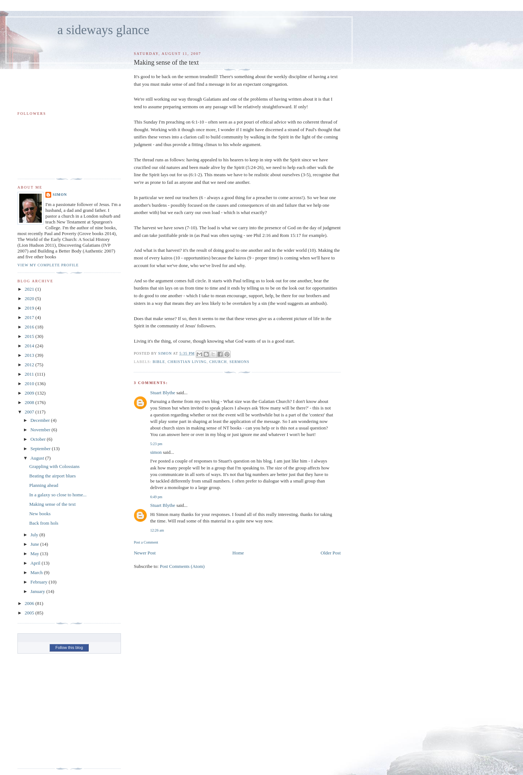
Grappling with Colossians (54, 466)
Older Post (331, 553)
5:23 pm (156, 444)
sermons (240, 362)
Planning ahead (43, 485)
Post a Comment (146, 542)
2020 (30, 298)
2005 (30, 612)
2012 (30, 364)
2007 (30, 412)
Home (238, 553)
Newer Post (144, 553)
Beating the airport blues (52, 476)
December (41, 420)
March (37, 572)
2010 (30, 383)
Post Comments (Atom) (182, 566)
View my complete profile (48, 265)
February (40, 582)
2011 (30, 374)
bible (159, 362)
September (41, 448)
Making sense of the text (52, 504)
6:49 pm (156, 497)
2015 (30, 336)
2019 (30, 308)
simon (156, 452)
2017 (30, 317)
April (36, 563)
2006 (30, 603)
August (38, 458)
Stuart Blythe (162, 392)
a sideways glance (103, 30)
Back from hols (43, 523)
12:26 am (157, 530)
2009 (30, 393)
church (218, 362)
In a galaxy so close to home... (57, 494)
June (35, 544)
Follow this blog (69, 647)
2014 (30, 345)
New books (39, 513)
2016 (30, 327)
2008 (30, 402)
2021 (30, 289)
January (38, 591)
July (35, 534)
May (35, 553)
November (41, 429)
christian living (187, 362)
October (39, 439)
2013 (30, 355)
